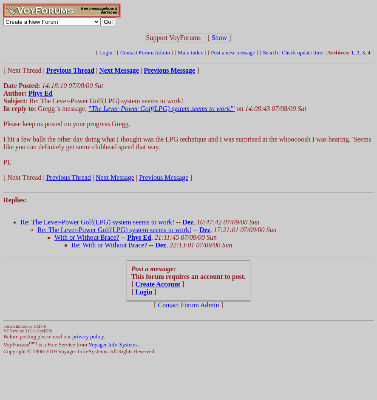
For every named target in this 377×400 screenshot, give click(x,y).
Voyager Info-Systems (113, 344)
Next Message (115, 177)
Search (270, 52)
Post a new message (233, 52)
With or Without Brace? (86, 237)
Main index (190, 52)
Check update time (302, 52)
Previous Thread (68, 177)
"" (161, 108)
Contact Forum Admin (145, 52)
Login (105, 52)
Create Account (157, 284)
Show (219, 37)
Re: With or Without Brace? (109, 245)
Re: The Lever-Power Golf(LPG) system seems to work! (97, 222)
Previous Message (163, 177)
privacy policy (88, 336)
